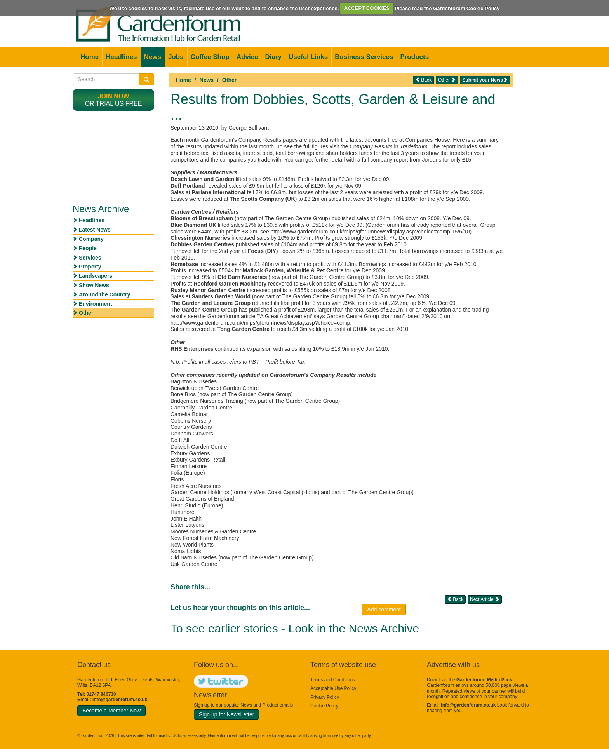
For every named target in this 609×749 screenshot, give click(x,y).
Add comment (383, 609)
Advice (247, 57)
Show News (94, 285)
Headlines (121, 57)
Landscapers (95, 276)
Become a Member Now (111, 710)
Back (423, 80)
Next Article (484, 599)
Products (414, 57)
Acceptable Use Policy (333, 688)
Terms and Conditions (332, 680)
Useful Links (308, 57)
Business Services (364, 57)
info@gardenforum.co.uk (119, 699)
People (88, 248)
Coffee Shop (210, 57)
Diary (273, 57)
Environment (95, 304)
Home (89, 57)
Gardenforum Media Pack (484, 680)
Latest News (95, 229)
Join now (113, 96)
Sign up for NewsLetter (226, 714)
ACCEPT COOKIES (367, 8)
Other (229, 80)
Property (90, 266)
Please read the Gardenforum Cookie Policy (447, 8)
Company (91, 239)
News (152, 57)
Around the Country (104, 294)
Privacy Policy (324, 697)
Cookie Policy (324, 706)
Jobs (176, 57)
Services (90, 257)
